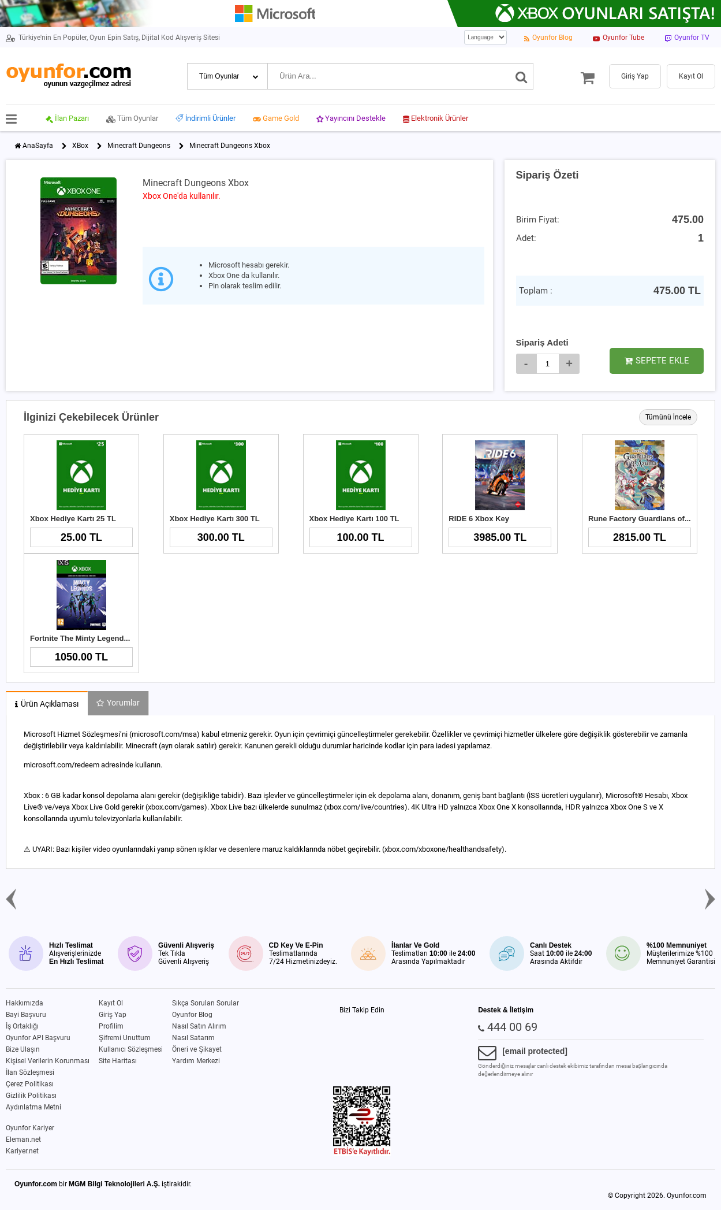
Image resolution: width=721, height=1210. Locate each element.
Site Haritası (118, 1061)
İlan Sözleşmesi (30, 1072)
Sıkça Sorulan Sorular (205, 1003)
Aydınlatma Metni (33, 1107)
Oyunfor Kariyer (30, 1128)
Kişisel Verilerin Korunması (47, 1061)
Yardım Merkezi (196, 1061)
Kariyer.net (22, 1151)
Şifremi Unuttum (125, 1038)
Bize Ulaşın (23, 1049)
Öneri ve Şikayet (197, 1049)
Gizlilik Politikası (31, 1096)
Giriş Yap (112, 1015)
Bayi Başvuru (26, 1015)
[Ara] (521, 76)
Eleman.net (23, 1139)
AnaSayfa (38, 146)
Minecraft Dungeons (138, 146)
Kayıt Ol (111, 1003)
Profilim (111, 1026)
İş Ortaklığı (22, 1026)
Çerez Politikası (30, 1084)
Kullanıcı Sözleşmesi (131, 1049)
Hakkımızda (24, 1003)
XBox (80, 146)
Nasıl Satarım (193, 1038)
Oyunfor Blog (192, 1015)
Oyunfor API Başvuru (38, 1038)
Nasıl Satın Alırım (199, 1026)
